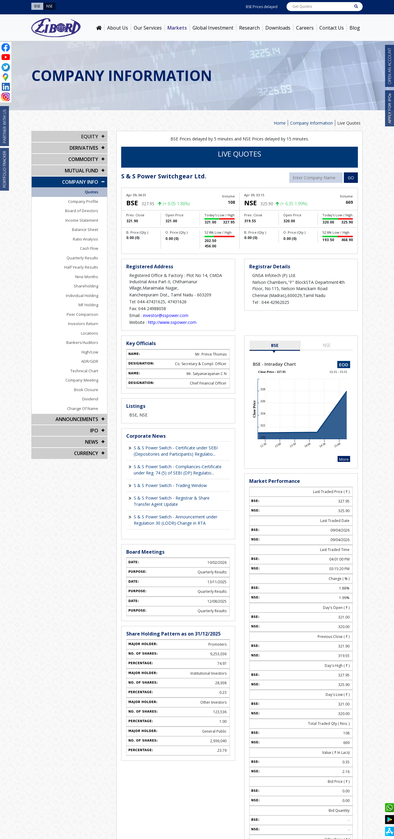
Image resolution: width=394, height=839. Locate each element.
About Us (117, 28)
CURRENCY (86, 453)
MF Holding (88, 304)
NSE (327, 345)
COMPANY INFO (80, 182)
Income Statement (81, 220)
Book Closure (86, 389)
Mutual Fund (81, 170)
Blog (355, 28)
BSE (274, 345)
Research (249, 28)
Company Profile (83, 201)
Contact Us (331, 28)
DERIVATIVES (84, 148)
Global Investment (213, 28)
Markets (177, 28)
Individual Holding (82, 295)
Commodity (83, 159)
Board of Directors (81, 210)
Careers (305, 28)
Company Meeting (81, 380)
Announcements (77, 419)
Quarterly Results (82, 258)
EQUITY (89, 136)
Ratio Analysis (85, 239)
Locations (89, 333)
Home (280, 123)
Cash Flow (89, 248)
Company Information (311, 123)
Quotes (91, 192)
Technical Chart (84, 370)
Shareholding (86, 286)
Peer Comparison (82, 314)
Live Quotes (349, 123)
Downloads (277, 28)
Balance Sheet (85, 229)
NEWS (91, 442)
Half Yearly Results (81, 267)
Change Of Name (82, 408)
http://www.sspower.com (172, 322)
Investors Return (83, 323)
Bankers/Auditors (82, 342)
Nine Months (86, 276)
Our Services (148, 28)
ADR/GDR (89, 361)
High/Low (89, 352)
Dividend (90, 399)
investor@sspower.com (165, 315)
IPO (94, 430)
